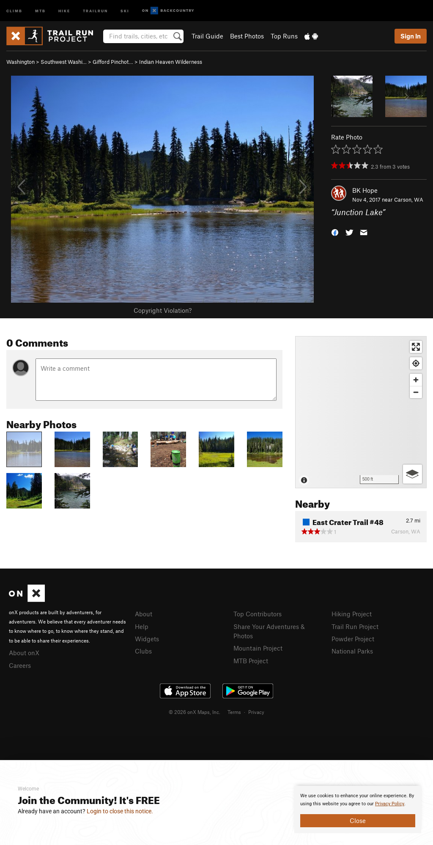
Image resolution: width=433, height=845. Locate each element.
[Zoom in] (416, 380)
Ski (125, 10)
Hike (64, 10)
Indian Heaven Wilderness (170, 61)
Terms (234, 712)
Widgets (147, 639)
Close (358, 820)
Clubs (143, 651)
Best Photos (247, 36)
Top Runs (284, 36)
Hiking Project (352, 614)
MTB (40, 10)
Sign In (410, 36)
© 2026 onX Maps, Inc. (194, 712)
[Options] (412, 474)
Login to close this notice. (120, 811)
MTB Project (250, 661)
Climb (14, 10)
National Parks (352, 651)
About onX (24, 652)
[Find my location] (416, 363)
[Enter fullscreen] (416, 347)
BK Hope (365, 190)
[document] (357, 809)
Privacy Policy (389, 804)
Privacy (256, 712)
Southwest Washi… (64, 61)
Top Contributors (257, 614)
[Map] (361, 412)
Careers (20, 665)
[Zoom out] (416, 392)
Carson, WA (408, 199)
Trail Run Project (355, 626)
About (143, 614)
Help (141, 626)
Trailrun (95, 10)
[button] (335, 232)
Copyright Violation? (163, 310)
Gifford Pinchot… (113, 61)
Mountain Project (257, 648)
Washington (20, 61)
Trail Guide (207, 36)
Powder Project (353, 639)
